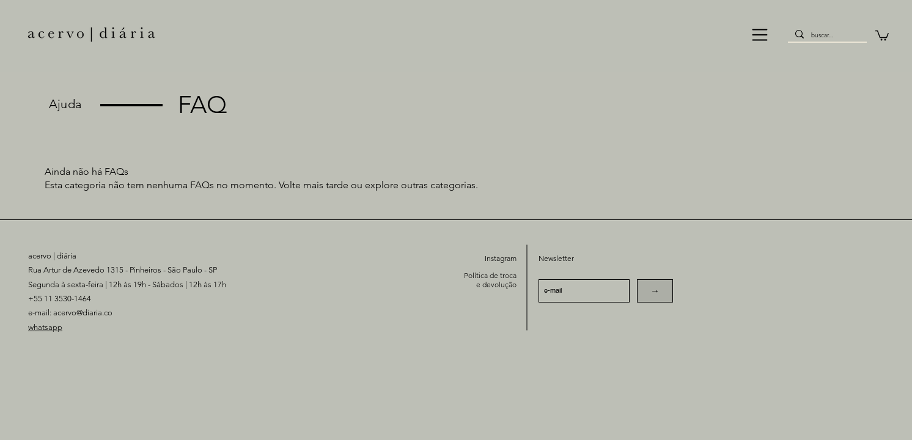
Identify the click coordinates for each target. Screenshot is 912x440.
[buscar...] (826, 35)
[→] (655, 290)
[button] (759, 34)
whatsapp (45, 327)
